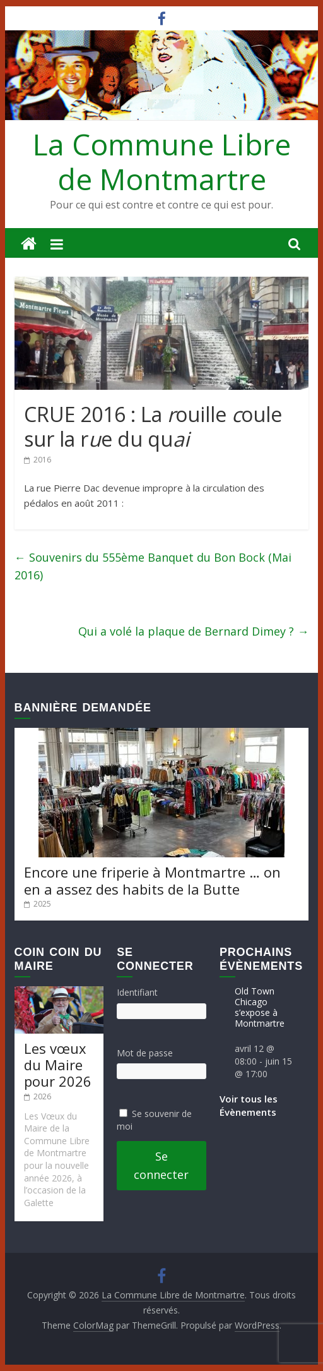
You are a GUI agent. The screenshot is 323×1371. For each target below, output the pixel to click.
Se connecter (161, 1165)
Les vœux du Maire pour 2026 (57, 1065)
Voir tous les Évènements (249, 1105)
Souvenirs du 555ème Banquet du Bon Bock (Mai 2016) (153, 566)
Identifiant (137, 992)
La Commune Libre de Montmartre (162, 161)
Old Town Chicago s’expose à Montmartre (260, 1007)
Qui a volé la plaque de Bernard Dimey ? (193, 631)
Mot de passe (145, 1053)
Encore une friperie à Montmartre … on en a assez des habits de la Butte (152, 880)
